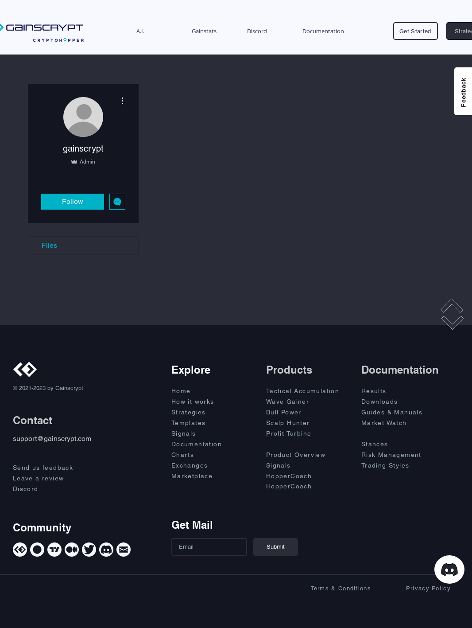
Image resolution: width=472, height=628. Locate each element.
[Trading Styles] (392, 465)
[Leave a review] (51, 478)
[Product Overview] (306, 454)
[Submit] (275, 547)
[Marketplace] (202, 476)
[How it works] (202, 401)
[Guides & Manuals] (401, 412)
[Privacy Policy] (413, 588)
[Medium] (72, 549)
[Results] (392, 391)
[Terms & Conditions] (333, 588)
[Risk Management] (401, 454)
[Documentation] (202, 444)
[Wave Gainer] (306, 401)
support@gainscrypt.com (52, 438)
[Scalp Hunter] (306, 422)
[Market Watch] (392, 422)
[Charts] (202, 454)
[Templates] (202, 422)
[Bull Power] (306, 412)
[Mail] (123, 549)
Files (49, 245)
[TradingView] (54, 549)
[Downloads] (392, 401)
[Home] (202, 391)
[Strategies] (202, 412)
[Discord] (51, 489)
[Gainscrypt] (20, 549)
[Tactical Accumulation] (308, 391)
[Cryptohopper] (37, 549)
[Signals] (202, 433)
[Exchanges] (202, 465)
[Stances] (392, 444)
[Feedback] (463, 91)
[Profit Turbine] (306, 433)
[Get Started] (415, 31)
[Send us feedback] (51, 467)
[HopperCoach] (306, 476)
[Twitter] (89, 549)
